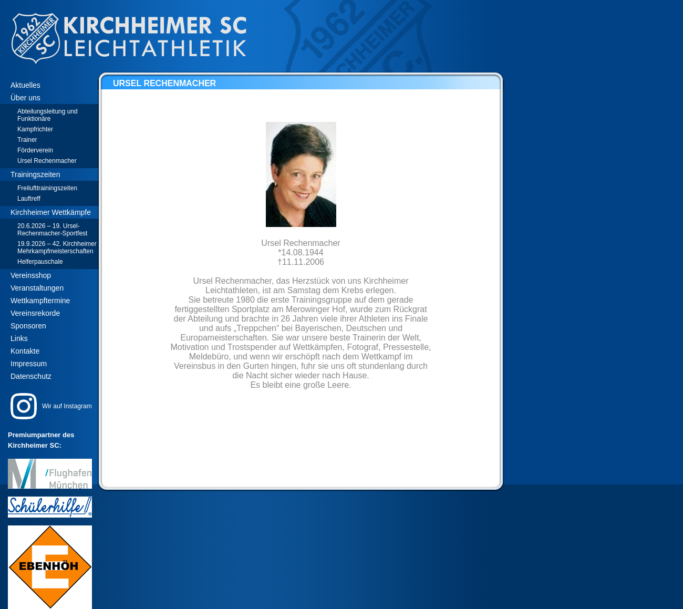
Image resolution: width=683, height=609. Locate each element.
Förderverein (35, 150)
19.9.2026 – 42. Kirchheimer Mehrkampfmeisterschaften (57, 247)
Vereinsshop (31, 275)
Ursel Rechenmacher (47, 160)
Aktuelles (25, 85)
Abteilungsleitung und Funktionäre (47, 115)
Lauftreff (28, 198)
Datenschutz (31, 376)
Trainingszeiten (35, 174)
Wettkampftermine (40, 300)
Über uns (25, 98)
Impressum (29, 363)
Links (19, 338)
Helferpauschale (40, 261)
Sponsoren (28, 326)
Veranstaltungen (37, 288)
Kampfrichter (35, 129)
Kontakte (25, 351)
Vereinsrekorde (35, 313)
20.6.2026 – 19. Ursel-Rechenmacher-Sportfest (52, 229)
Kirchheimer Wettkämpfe (51, 212)
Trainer (27, 139)
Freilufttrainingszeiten (47, 188)
